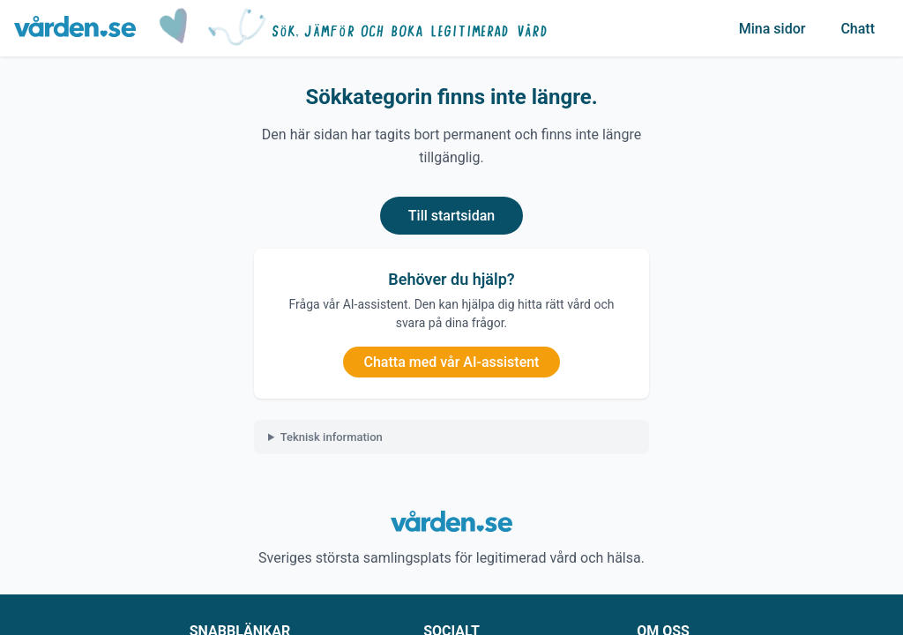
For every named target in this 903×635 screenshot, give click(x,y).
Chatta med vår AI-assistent (452, 362)
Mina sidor (772, 28)
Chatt (857, 28)
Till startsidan (451, 215)
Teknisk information (331, 437)
